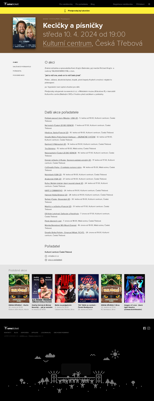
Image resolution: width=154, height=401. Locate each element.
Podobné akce (18, 75)
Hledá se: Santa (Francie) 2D (56, 132)
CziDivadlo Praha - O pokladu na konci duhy (63, 167)
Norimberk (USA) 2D (53, 174)
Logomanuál (46, 333)
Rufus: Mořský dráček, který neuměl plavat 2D (64, 183)
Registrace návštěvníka (123, 4)
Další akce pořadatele (22, 67)
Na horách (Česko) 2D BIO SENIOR (59, 125)
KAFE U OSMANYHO (53, 190)
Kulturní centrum (67, 43)
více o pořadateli (55, 260)
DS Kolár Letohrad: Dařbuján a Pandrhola (62, 214)
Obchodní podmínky (61, 333)
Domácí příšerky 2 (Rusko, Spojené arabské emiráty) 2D (68, 160)
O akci (15, 62)
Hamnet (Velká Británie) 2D (56, 195)
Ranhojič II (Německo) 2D (55, 144)
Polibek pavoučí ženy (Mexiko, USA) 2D (61, 118)
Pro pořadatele (82, 4)
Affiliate (35, 333)
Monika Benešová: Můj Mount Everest (60, 225)
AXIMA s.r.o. (24, 336)
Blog (93, 4)
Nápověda (25, 333)
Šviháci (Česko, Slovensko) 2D (57, 199)
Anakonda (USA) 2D (53, 179)
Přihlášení (140, 4)
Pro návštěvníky (66, 4)
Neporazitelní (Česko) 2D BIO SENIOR (60, 153)
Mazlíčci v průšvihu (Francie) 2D (58, 206)
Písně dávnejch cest (53, 221)
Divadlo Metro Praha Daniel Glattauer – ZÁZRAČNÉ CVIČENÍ (70, 137)
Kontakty (7, 333)
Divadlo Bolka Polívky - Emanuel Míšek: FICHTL (64, 232)
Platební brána (33, 336)
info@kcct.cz (53, 256)
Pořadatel (17, 71)
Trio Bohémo (50, 148)
